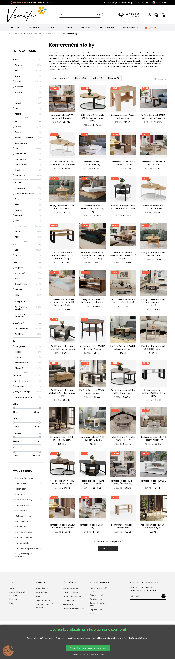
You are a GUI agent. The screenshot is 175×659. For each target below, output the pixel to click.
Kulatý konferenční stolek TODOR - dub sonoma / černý (153, 302)
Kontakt (141, 2)
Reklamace (68, 604)
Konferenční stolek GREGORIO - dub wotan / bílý (92, 208)
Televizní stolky (22, 483)
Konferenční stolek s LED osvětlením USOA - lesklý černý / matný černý (92, 255)
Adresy (39, 596)
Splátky (133, 2)
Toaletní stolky (22, 505)
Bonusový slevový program (17, 593)
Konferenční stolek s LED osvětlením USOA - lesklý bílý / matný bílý (62, 302)
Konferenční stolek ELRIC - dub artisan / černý (62, 438)
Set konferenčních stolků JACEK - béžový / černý (123, 301)
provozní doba (132, 16)
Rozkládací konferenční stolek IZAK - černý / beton (62, 347)
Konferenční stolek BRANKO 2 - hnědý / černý (92, 347)
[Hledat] (80, 15)
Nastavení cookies (95, 654)
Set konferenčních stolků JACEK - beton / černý (123, 391)
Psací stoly (20, 494)
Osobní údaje (42, 588)
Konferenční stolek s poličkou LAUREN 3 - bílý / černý (153, 393)
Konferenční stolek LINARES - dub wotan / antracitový (62, 526)
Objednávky (41, 592)
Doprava (125, 2)
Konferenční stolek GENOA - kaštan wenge (92, 391)
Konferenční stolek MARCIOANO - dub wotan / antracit (123, 255)
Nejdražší (97, 78)
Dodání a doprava (71, 588)
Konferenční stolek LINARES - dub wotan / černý (123, 163)
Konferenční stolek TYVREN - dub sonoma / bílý (92, 438)
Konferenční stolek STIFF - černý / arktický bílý (123, 482)
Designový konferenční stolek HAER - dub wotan (92, 301)
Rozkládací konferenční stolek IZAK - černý (93, 482)
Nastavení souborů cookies (44, 605)
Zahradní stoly (22, 543)
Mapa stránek (96, 610)
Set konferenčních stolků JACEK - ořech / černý (62, 482)
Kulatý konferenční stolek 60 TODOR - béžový (153, 347)
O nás (12, 588)
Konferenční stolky (24, 478)
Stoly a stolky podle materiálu (24, 555)
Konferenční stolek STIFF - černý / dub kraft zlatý (62, 116)
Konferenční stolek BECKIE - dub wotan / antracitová (153, 116)
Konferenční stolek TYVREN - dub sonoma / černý (123, 347)
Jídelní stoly (20, 488)
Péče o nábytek (96, 595)
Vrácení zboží (69, 600)
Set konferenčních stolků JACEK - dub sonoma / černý (92, 118)
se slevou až (32, 2)
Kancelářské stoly (23, 537)
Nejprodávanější (60, 78)
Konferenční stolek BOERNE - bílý (153, 482)
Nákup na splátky (70, 592)
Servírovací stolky (23, 532)
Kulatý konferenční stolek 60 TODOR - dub (62, 207)
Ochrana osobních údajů (74, 608)
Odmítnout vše (78, 654)
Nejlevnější (80, 78)
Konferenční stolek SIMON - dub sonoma (153, 163)
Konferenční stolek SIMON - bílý (93, 526)
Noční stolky (21, 510)
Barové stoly (21, 526)
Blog (148, 2)
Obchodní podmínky (72, 596)
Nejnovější (113, 78)
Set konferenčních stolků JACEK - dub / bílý (153, 207)
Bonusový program (112, 2)
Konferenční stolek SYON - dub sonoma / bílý (153, 526)
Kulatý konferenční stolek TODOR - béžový (123, 438)
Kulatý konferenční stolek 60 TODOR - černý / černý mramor (123, 208)
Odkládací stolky (23, 516)
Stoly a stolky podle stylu (27, 548)
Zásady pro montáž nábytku (98, 589)
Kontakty (13, 599)
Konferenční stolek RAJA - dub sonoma (123, 116)
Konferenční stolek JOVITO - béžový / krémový (153, 438)
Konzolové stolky (23, 521)
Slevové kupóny (43, 600)
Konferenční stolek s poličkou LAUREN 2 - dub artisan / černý (62, 255)
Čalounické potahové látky (99, 604)
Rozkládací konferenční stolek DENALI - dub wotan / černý (62, 393)
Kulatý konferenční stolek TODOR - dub (153, 254)
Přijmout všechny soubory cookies (88, 648)
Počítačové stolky (23, 499)
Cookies (93, 614)
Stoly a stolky (22, 471)
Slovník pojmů (96, 599)
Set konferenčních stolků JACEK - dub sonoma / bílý (62, 163)
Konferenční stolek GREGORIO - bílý (92, 163)
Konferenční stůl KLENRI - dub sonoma (123, 526)
